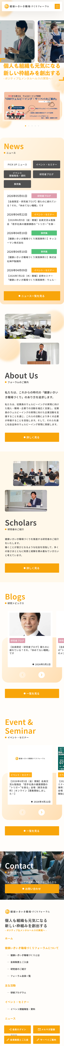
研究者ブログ (47, 174)
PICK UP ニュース (17, 164)
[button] (25, 125)
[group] (32, 105)
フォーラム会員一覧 (21, 976)
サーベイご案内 (46, 1039)
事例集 (17, 184)
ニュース (10, 1018)
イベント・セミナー (46, 164)
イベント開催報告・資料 (17, 174)
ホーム (9, 938)
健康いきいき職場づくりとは (25, 955)
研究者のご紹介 (18, 969)
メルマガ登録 (46, 1029)
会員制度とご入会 (17, 1039)
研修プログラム (18, 992)
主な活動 (10, 985)
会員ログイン (17, 1029)
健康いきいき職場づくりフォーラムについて (32, 948)
